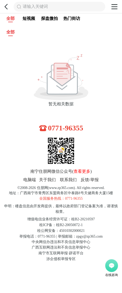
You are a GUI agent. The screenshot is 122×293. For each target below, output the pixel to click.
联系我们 (68, 179)
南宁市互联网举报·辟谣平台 (60, 253)
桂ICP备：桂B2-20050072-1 (61, 225)
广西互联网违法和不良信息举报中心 (61, 247)
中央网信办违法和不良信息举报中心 (61, 242)
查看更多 (82, 171)
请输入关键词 (35, 6)
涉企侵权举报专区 (61, 259)
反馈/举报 (90, 179)
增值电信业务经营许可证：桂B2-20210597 (61, 219)
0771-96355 (65, 128)
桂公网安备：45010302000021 (61, 231)
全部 (10, 19)
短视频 (29, 18)
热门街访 (71, 18)
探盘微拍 (49, 18)
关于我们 (47, 179)
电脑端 (29, 179)
